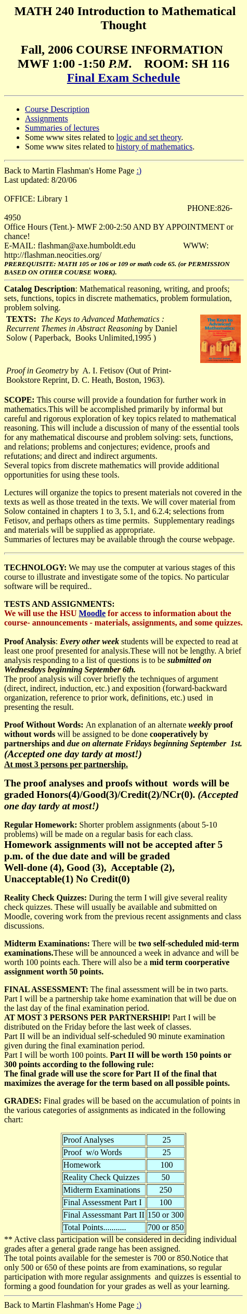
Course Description (57, 109)
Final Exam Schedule (123, 77)
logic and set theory (148, 137)
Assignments (46, 118)
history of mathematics (154, 146)
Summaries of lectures (62, 127)
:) (138, 170)
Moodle (92, 613)
